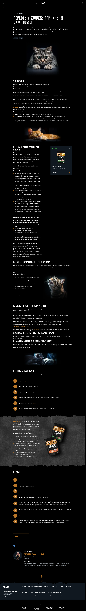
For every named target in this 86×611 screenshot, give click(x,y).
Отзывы (70, 586)
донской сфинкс (27, 161)
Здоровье (21, 13)
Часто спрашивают (63, 586)
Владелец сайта (71, 595)
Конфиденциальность (27, 595)
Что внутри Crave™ (38, 586)
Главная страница (6, 7)
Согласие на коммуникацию (54, 592)
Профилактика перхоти (62, 608)
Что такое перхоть (24, 608)
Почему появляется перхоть (36, 608)
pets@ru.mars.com (7, 596)
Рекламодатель (40, 596)
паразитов (36, 329)
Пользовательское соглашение (38, 592)
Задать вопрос (25, 592)
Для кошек (24, 586)
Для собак (30, 586)
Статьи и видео (13, 7)
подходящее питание (29, 381)
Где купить (54, 586)
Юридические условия (40, 595)
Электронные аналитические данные (56, 595)
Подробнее (55, 172)
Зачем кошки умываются (21, 532)
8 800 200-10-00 (13, 591)
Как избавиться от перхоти (49, 608)
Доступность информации (28, 596)
